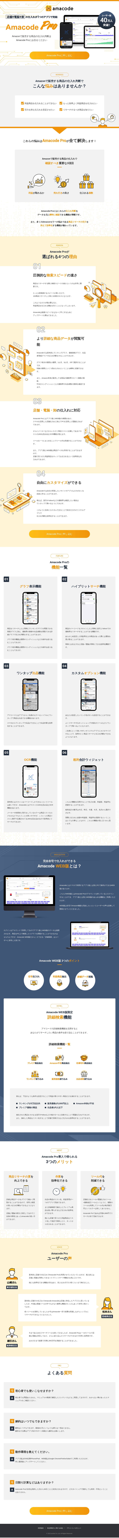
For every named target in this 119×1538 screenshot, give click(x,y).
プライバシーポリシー (73, 1528)
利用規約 (41, 1528)
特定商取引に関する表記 (55, 1528)
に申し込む (59, 55)
